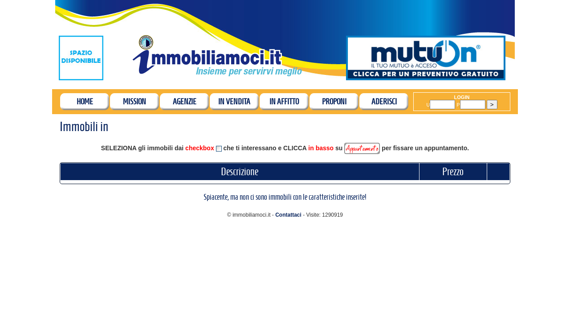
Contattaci (288, 215)
